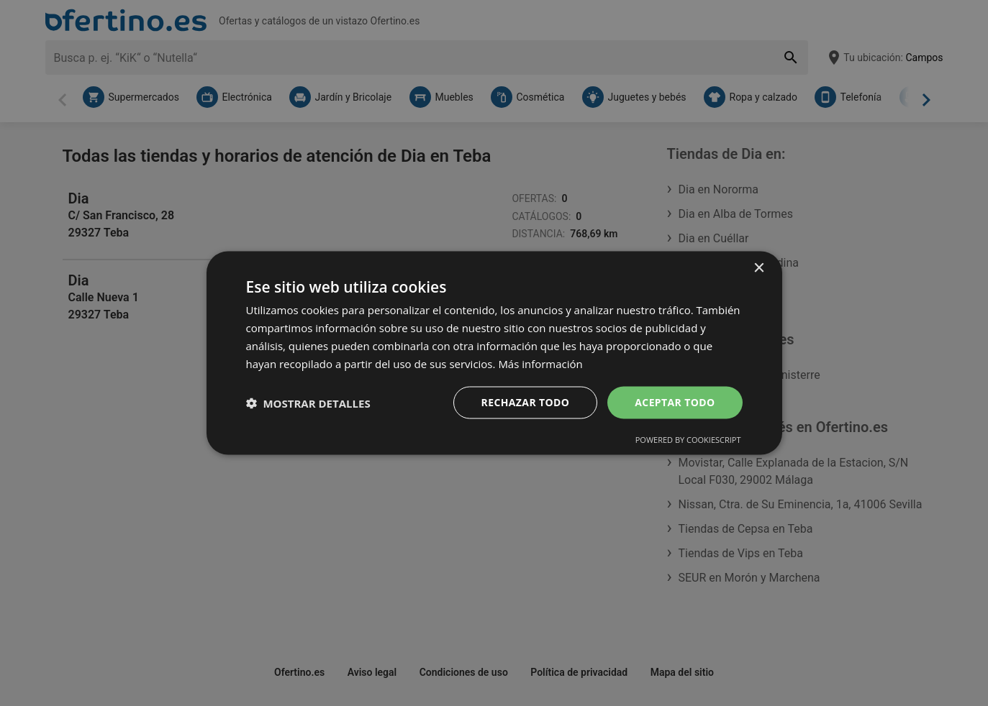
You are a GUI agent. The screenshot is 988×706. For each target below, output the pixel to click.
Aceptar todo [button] (675, 402)
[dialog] (494, 352)
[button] (308, 403)
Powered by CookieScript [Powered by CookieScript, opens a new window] (688, 439)
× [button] (758, 267)
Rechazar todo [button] (525, 402)
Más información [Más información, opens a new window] (540, 363)
